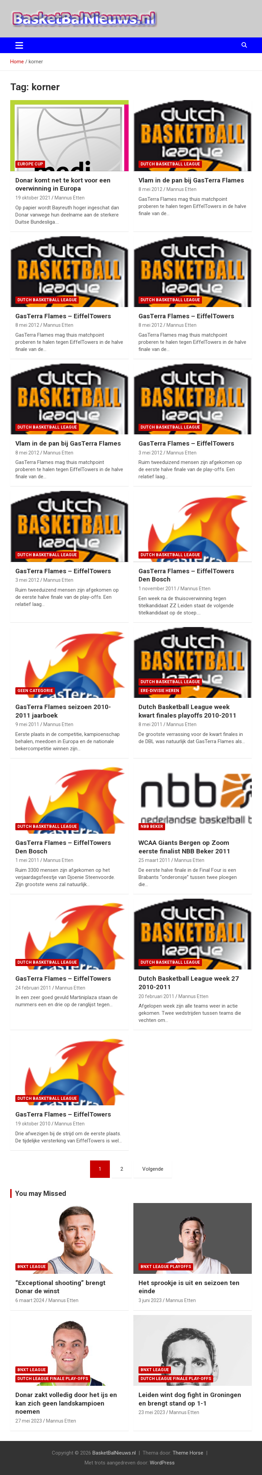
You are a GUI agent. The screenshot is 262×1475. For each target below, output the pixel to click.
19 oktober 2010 (32, 1123)
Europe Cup (30, 164)
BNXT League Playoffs (166, 1266)
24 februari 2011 (33, 988)
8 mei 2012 (150, 189)
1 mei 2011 (27, 860)
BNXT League (31, 1266)
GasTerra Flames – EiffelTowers (63, 316)
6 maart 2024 (29, 1300)
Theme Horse (188, 1453)
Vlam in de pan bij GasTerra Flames (191, 180)
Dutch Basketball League (170, 164)
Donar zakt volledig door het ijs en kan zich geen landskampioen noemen (66, 1403)
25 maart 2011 (154, 860)
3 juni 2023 (150, 1300)
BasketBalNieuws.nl (114, 1453)
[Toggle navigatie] (19, 45)
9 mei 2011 (27, 724)
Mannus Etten (70, 198)
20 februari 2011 (156, 996)
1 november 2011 (157, 588)
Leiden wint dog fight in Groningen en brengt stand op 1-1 (190, 1399)
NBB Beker (152, 826)
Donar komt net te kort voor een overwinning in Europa (63, 184)
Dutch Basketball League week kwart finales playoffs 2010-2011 (187, 711)
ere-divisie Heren (160, 690)
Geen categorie (35, 690)
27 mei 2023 (28, 1421)
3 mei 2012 (150, 452)
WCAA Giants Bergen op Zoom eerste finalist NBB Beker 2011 (184, 847)
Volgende (152, 1169)
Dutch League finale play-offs (52, 1378)
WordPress (162, 1463)
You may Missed (40, 1193)
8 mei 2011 (150, 724)
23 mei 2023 (152, 1412)
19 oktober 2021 (32, 198)
